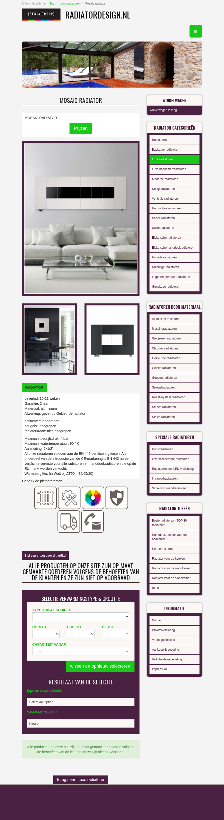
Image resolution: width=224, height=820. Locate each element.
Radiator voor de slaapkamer (171, 578)
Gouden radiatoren (164, 377)
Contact (157, 620)
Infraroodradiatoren (165, 478)
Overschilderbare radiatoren (170, 459)
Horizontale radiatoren (167, 208)
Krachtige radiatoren (165, 267)
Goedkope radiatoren (166, 286)
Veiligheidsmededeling (167, 659)
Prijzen (81, 128)
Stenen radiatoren (164, 407)
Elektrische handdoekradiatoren (173, 247)
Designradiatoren (163, 189)
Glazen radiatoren (164, 368)
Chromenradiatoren (165, 348)
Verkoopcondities (163, 640)
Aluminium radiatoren (166, 319)
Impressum (159, 669)
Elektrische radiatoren (166, 237)
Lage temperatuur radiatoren (171, 277)
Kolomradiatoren (163, 228)
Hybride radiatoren (164, 257)
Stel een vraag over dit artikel (45, 555)
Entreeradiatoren (163, 549)
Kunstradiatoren (162, 449)
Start (52, 3)
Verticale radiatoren (165, 198)
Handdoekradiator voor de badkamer (169, 537)
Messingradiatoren (164, 328)
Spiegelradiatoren (164, 387)
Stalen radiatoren (163, 417)
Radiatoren (159, 140)
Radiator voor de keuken (168, 558)
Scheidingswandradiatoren (169, 488)
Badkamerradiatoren (165, 149)
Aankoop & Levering (165, 649)
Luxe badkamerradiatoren (169, 169)
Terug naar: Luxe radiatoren (81, 779)
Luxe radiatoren (70, 3)
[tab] (34, 387)
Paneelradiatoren (163, 218)
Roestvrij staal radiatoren (168, 397)
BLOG (156, 588)
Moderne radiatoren (165, 179)
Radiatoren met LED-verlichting (173, 469)
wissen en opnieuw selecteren (100, 666)
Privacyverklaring (163, 630)
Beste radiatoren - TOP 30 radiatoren (169, 523)
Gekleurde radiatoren (166, 358)
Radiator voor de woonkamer (171, 568)
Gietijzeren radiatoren (166, 338)
